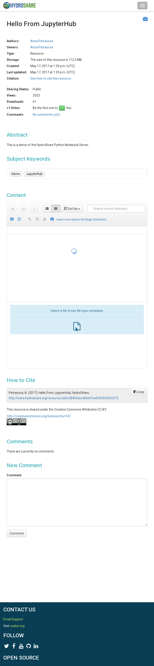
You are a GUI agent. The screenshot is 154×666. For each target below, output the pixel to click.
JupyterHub (34, 174)
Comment (14, 475)
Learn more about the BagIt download (81, 219)
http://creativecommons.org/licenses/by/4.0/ (39, 416)
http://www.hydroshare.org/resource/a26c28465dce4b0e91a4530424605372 (63, 398)
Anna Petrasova (41, 41)
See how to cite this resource (50, 78)
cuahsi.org (17, 626)
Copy (138, 392)
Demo (16, 174)
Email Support (13, 619)
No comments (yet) (46, 114)
